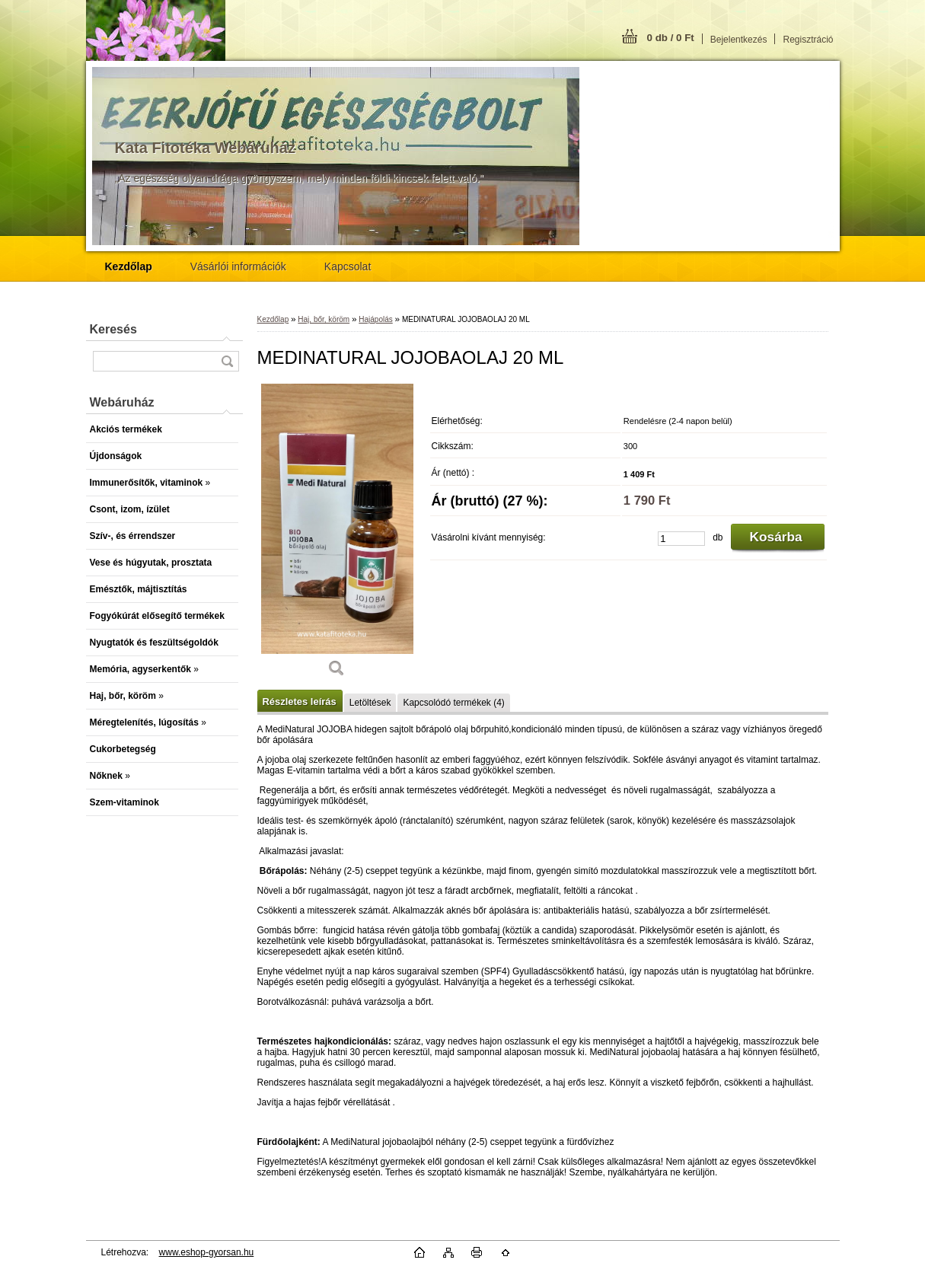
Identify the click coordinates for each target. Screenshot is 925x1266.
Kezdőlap (273, 319)
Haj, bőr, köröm (323, 319)
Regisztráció (808, 39)
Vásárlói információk (238, 266)
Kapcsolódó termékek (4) (453, 702)
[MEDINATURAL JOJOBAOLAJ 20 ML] (337, 535)
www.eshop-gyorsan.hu (206, 1252)
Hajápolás (375, 319)
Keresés (113, 329)
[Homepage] (128, 266)
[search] (226, 361)
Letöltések (370, 702)
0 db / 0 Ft (670, 37)
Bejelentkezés (738, 39)
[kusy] (681, 538)
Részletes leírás (300, 701)
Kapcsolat (347, 266)
